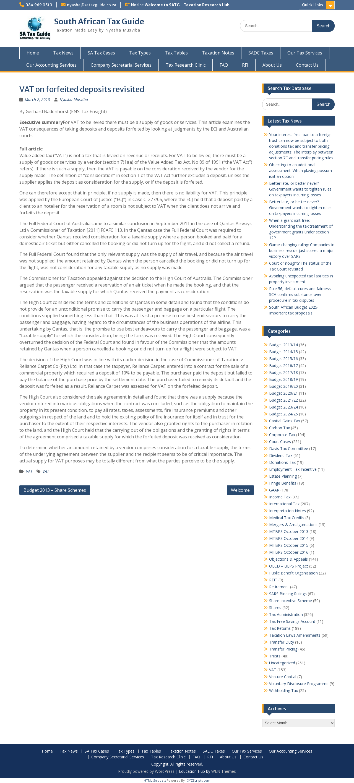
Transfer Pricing (283, 649)
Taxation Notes (218, 53)
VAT (29, 471)
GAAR (274, 490)
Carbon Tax (279, 427)
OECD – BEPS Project (288, 566)
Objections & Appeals (288, 559)
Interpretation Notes (287, 510)
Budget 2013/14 (283, 344)
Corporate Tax (282, 434)
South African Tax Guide (99, 22)
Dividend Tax (280, 455)
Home (33, 53)
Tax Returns (280, 628)
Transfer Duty (281, 642)
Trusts (274, 656)
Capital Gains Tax (284, 420)
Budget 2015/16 (283, 358)
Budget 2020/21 (283, 393)
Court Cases (280, 441)
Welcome (240, 490)
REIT (273, 579)
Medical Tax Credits (286, 517)
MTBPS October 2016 (288, 552)
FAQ (224, 65)
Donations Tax (282, 462)
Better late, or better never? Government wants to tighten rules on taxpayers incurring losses (300, 189)
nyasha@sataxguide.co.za (91, 4)
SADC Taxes (260, 53)
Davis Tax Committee (288, 448)
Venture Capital (282, 676)
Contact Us (307, 65)
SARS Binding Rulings (288, 593)
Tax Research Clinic (185, 65)
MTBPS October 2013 (288, 531)
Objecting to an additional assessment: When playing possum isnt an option (300, 170)
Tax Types (140, 53)
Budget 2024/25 (283, 414)
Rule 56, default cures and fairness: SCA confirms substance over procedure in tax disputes (300, 294)
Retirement (279, 586)
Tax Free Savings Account (292, 621)
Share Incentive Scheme (290, 600)
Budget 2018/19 (283, 379)
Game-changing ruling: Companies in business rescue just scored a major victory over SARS (301, 250)
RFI (245, 65)
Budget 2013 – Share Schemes (55, 490)
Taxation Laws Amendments (295, 635)
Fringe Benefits (282, 483)
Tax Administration (286, 614)
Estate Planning (283, 476)
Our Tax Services (304, 53)
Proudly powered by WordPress (146, 771)
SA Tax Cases (101, 53)
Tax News (63, 53)
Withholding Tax (283, 690)
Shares (275, 607)
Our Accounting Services (51, 65)
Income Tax (279, 497)
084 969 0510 (38, 4)
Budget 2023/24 (283, 407)
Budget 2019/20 (283, 386)
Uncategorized (282, 662)
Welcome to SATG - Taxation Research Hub (187, 4)
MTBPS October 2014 (288, 538)
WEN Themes (223, 771)
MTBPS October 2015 (288, 545)
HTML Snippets (155, 780)
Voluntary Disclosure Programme (299, 683)
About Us (272, 65)
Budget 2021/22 (283, 400)
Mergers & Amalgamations (293, 524)
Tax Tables (176, 53)
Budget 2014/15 (283, 351)
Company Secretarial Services (121, 65)
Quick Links (312, 4)
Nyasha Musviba (74, 99)
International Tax (284, 503)
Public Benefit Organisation (293, 573)
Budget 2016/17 (283, 365)
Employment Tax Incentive (293, 469)
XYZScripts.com (198, 780)
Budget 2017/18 (283, 372)
